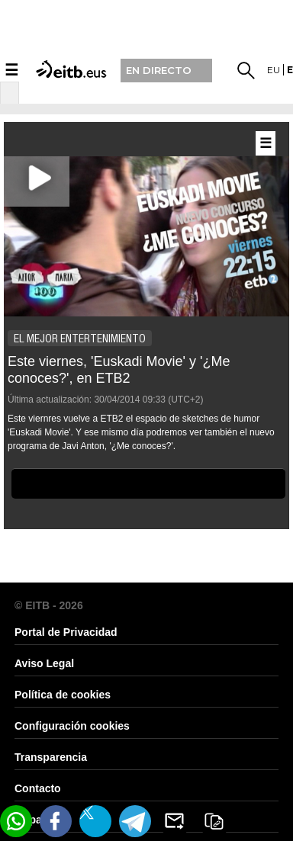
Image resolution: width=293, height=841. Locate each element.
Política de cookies (62, 695)
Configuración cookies (72, 726)
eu (273, 69)
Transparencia (50, 757)
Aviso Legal (44, 663)
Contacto (37, 788)
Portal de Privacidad (66, 632)
